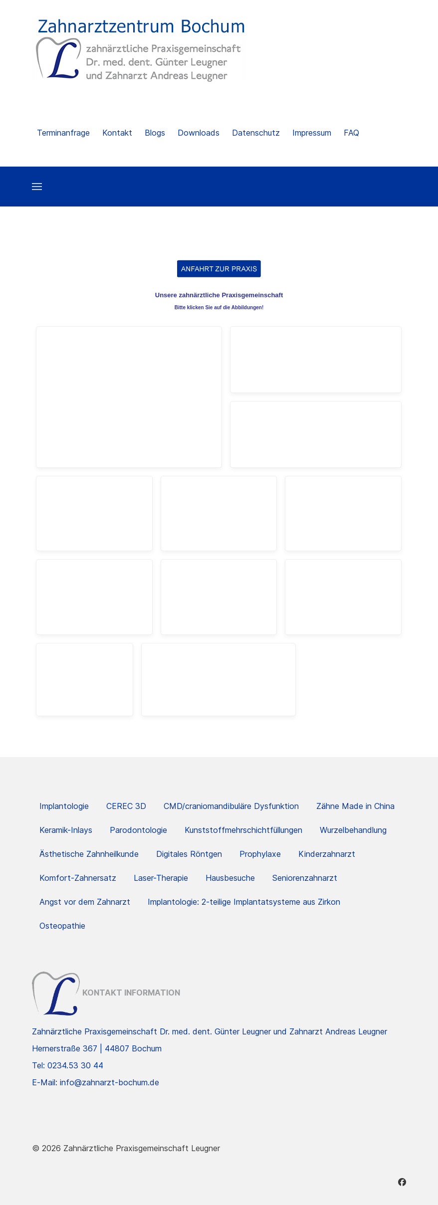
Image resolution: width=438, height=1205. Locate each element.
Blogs (155, 133)
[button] (37, 186)
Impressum (311, 133)
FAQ (351, 133)
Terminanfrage (63, 133)
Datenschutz (256, 133)
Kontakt (117, 133)
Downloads (198, 133)
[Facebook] (402, 1182)
